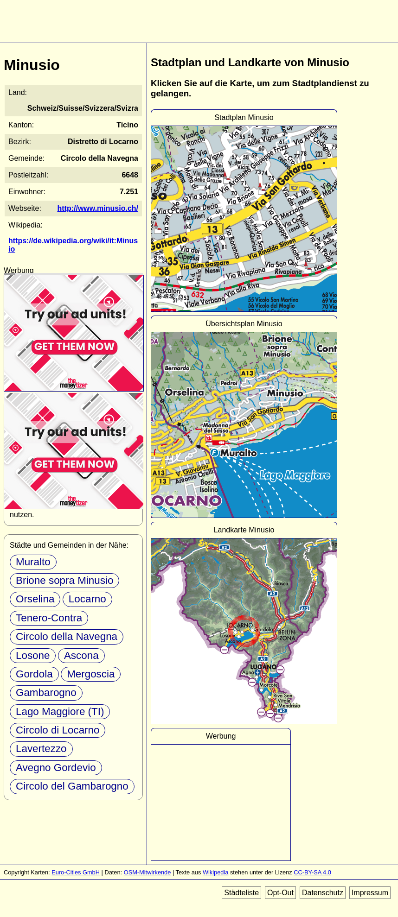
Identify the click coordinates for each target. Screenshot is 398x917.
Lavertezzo (41, 748)
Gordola (34, 674)
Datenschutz (322, 893)
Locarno (87, 599)
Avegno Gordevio (56, 767)
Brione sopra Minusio (64, 580)
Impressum (370, 893)
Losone (33, 655)
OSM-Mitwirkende (147, 872)
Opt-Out (280, 893)
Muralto (33, 562)
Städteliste (241, 893)
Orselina (35, 599)
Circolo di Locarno (57, 730)
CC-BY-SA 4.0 (312, 872)
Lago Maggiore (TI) (60, 711)
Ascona (81, 655)
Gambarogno (46, 692)
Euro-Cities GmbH (75, 872)
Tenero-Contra (49, 618)
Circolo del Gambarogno (72, 786)
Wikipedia (215, 872)
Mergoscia (91, 674)
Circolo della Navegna (66, 636)
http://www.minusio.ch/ (97, 208)
